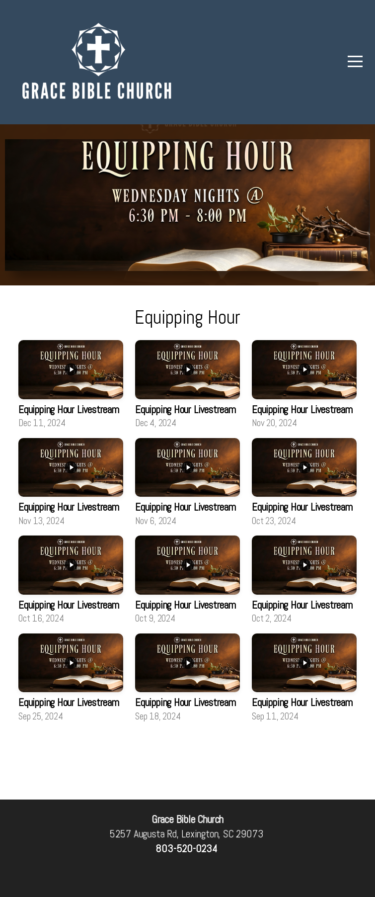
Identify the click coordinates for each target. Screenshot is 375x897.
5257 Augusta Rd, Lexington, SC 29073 (186, 833)
